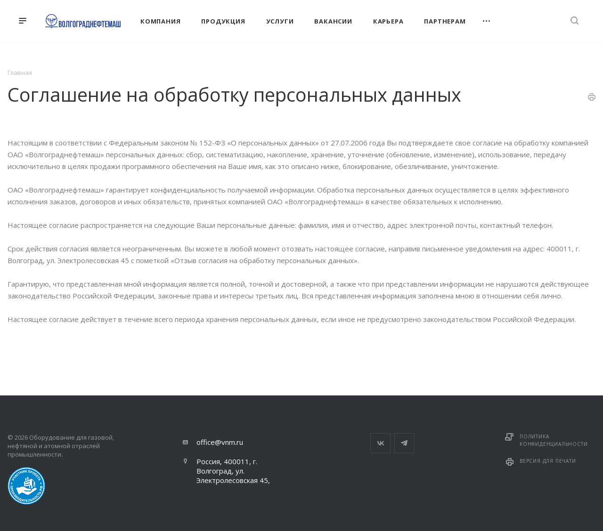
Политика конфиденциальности (553, 440)
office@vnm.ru (219, 442)
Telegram (404, 443)
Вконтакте (380, 443)
